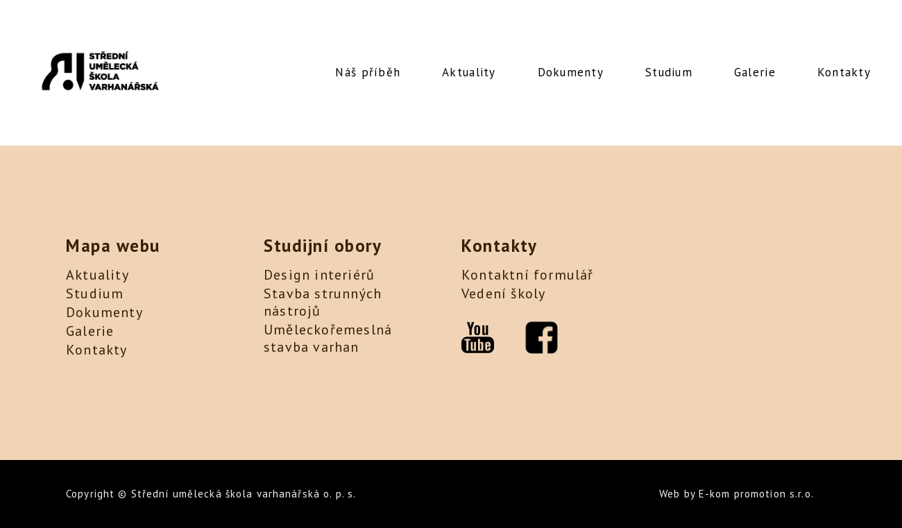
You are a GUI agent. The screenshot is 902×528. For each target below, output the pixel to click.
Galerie (755, 72)
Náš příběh (367, 72)
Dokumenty (571, 72)
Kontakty (844, 72)
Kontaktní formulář (527, 275)
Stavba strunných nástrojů (323, 302)
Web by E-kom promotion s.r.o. (736, 493)
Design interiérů (319, 275)
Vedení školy (503, 293)
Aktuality (468, 72)
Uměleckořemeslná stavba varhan (328, 338)
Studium (668, 72)
